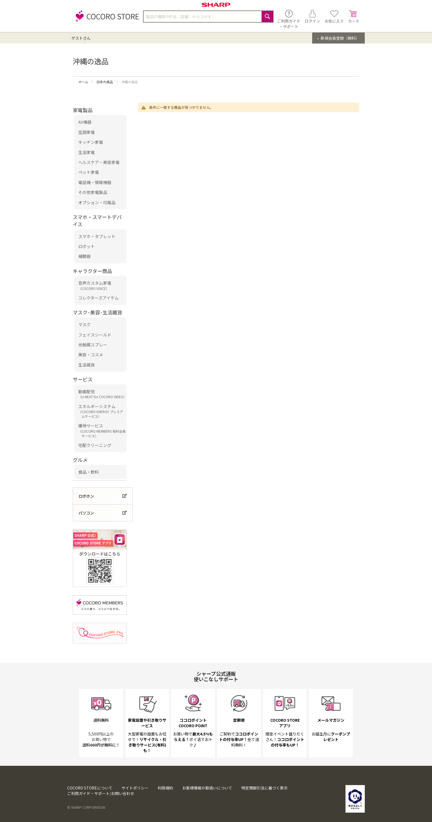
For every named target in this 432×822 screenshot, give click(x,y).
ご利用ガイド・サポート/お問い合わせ (100, 793)
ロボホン (86, 496)
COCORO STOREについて (89, 788)
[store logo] (106, 19)
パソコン (86, 513)
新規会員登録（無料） (339, 38)
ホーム (83, 81)
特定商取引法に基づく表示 (264, 788)
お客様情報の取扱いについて (207, 788)
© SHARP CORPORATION (86, 807)
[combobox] (208, 16)
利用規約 (165, 788)
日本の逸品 (105, 81)
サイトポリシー (134, 788)
